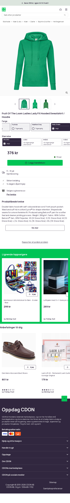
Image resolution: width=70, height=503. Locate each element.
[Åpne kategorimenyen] (66, 9)
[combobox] (35, 15)
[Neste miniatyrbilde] (55, 104)
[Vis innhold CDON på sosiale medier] (35, 475)
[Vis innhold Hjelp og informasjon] (35, 442)
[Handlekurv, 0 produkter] (60, 9)
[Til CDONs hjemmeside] (4, 9)
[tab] (24, 104)
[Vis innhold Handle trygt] (35, 448)
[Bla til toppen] (64, 398)
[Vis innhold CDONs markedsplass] (35, 469)
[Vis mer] (35, 228)
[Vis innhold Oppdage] (35, 455)
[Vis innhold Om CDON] (35, 462)
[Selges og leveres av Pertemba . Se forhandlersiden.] (11, 194)
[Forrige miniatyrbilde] (15, 104)
